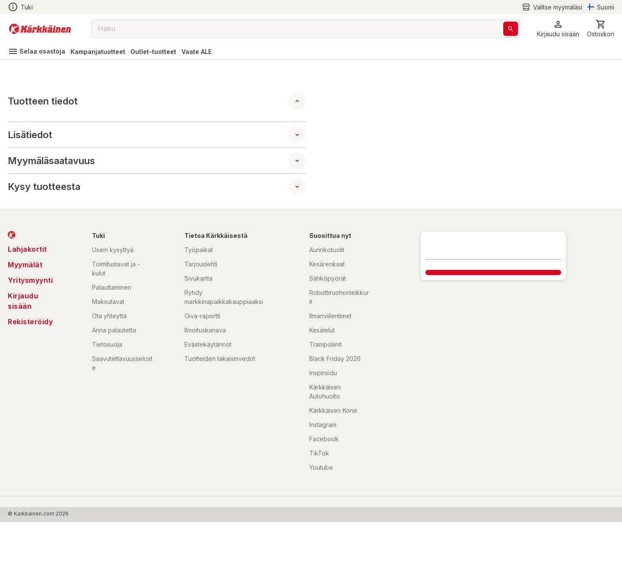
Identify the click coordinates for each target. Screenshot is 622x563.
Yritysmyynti (30, 280)
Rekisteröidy (30, 321)
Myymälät (25, 264)
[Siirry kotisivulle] (40, 29)
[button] (558, 28)
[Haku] (510, 29)
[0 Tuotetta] (600, 28)
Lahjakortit (27, 249)
